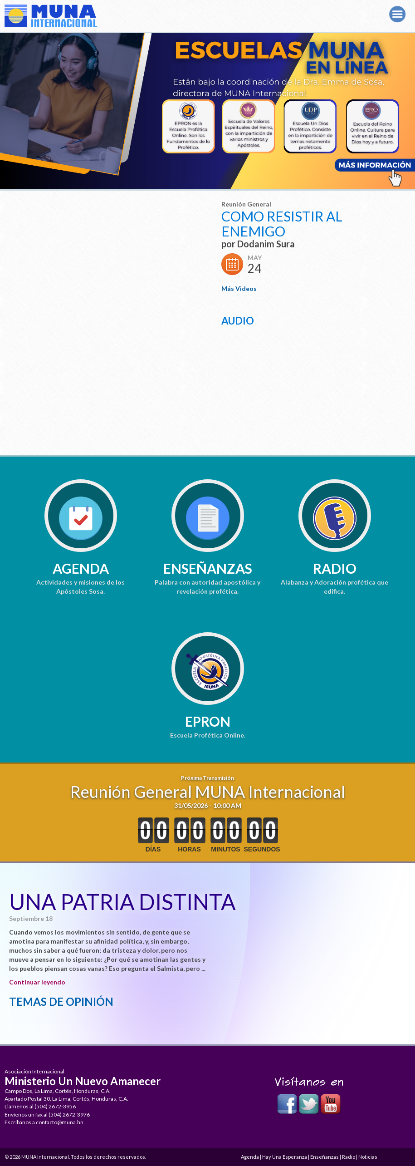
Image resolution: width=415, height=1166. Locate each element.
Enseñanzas (207, 568)
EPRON (207, 721)
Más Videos (239, 288)
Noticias (367, 1157)
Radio (334, 568)
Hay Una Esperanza (284, 1157)
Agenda (81, 568)
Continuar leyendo (37, 982)
